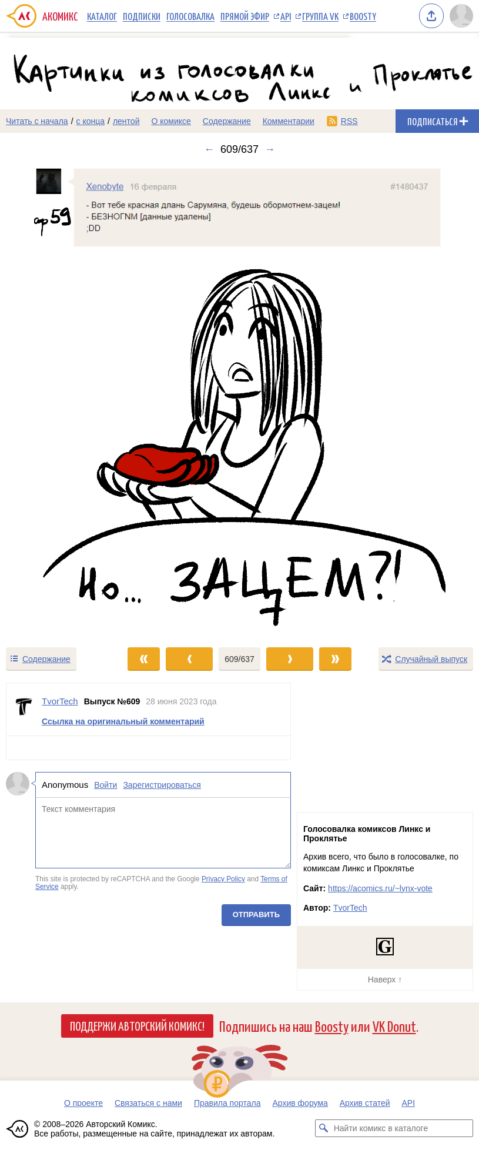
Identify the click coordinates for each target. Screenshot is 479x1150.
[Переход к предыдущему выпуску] (60, 401)
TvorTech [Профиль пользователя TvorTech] (60, 701)
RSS (349, 121)
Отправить (256, 914)
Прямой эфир (244, 15)
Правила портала (227, 1103)
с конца (90, 121)
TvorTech (350, 907)
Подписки (141, 15)
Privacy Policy (223, 879)
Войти (105, 785)
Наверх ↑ (385, 979)
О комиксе (170, 121)
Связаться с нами (148, 1103)
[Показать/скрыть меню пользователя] (461, 16)
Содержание (227, 121)
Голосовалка (190, 15)
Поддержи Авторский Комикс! (137, 1025)
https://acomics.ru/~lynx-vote (380, 888)
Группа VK (320, 15)
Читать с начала (37, 121)
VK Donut (394, 1026)
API (285, 15)
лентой (126, 121)
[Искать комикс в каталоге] (324, 1128)
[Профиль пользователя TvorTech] (24, 709)
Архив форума (299, 1103)
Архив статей (365, 1103)
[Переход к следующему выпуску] (239, 401)
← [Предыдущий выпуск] (209, 149)
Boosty (363, 15)
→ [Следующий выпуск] (269, 149)
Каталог (102, 15)
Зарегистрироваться (161, 785)
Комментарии (288, 121)
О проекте (83, 1103)
